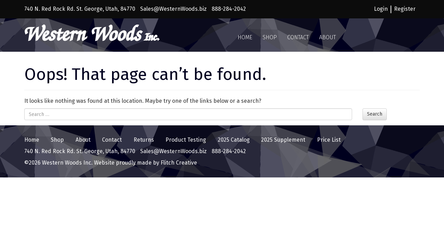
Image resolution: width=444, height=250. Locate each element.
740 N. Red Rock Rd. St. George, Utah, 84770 (79, 9)
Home (245, 37)
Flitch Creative (178, 162)
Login (381, 9)
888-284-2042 (229, 9)
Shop (270, 37)
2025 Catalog (234, 139)
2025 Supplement (283, 139)
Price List (329, 139)
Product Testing (185, 139)
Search (374, 114)
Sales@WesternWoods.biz (173, 9)
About (327, 37)
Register (405, 9)
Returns (144, 139)
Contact (298, 37)
